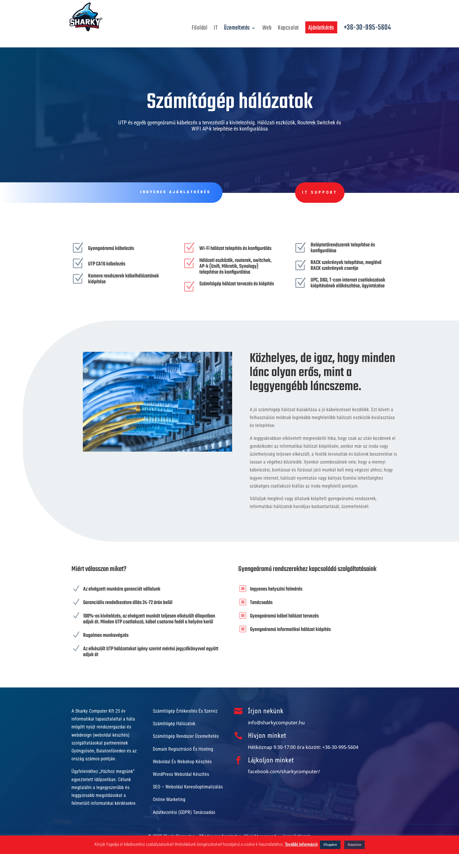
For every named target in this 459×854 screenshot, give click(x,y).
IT (215, 29)
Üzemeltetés (237, 29)
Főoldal (200, 29)
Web (267, 29)
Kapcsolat (288, 29)
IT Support (271, 192)
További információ (301, 844)
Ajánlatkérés (321, 28)
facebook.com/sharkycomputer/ (284, 771)
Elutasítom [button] (354, 845)
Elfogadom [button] (330, 845)
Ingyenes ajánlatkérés (171, 192)
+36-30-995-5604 (367, 29)
